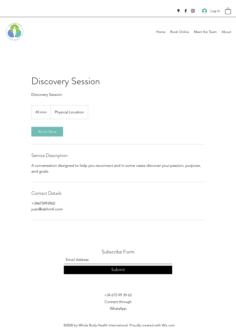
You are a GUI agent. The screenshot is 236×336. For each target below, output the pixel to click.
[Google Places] (178, 10)
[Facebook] (185, 10)
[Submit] (118, 270)
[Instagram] (192, 10)
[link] (47, 131)
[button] (228, 10)
